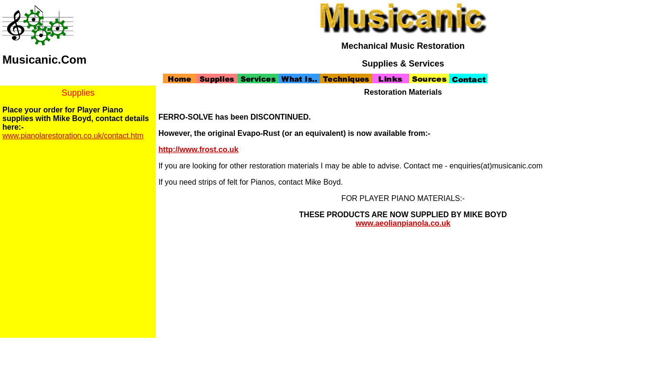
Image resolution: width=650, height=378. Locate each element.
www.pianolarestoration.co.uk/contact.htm (72, 136)
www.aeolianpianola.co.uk (403, 223)
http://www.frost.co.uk (198, 149)
